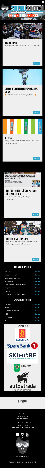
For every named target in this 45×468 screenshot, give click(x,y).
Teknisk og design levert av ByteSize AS (22, 462)
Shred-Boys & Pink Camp (17, 238)
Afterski (8, 137)
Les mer (36, 63)
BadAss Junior (11, 42)
